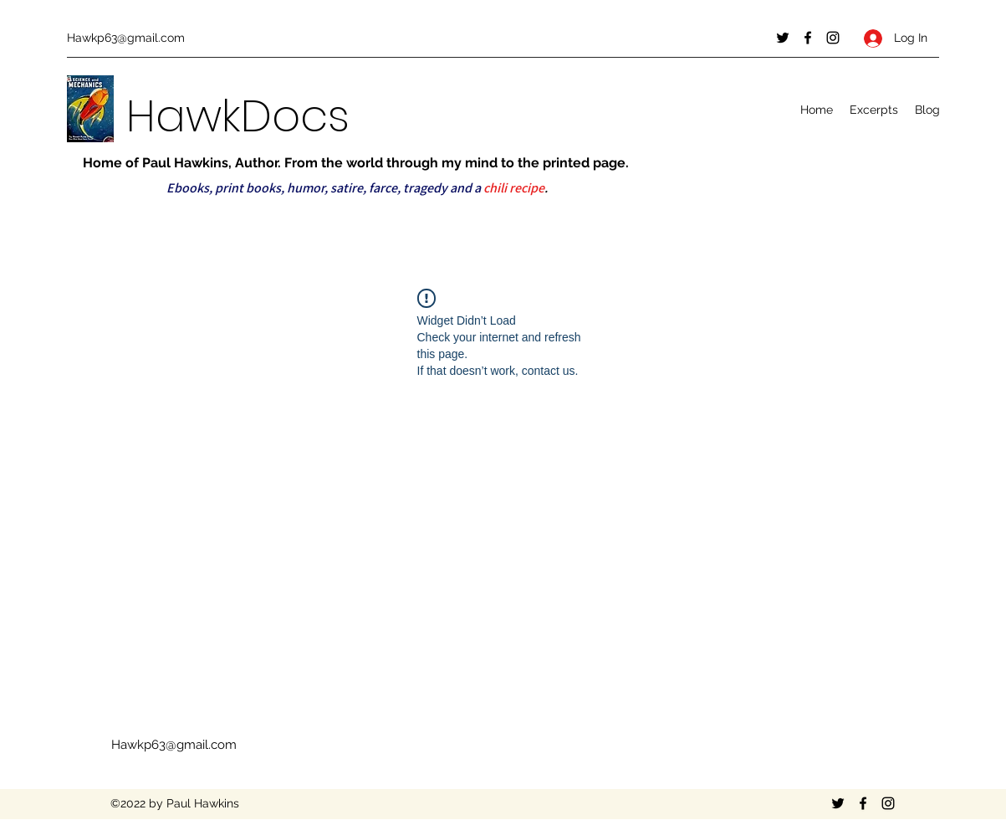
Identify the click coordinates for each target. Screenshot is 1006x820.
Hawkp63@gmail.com (126, 37)
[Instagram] (833, 37)
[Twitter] (782, 37)
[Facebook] (807, 37)
